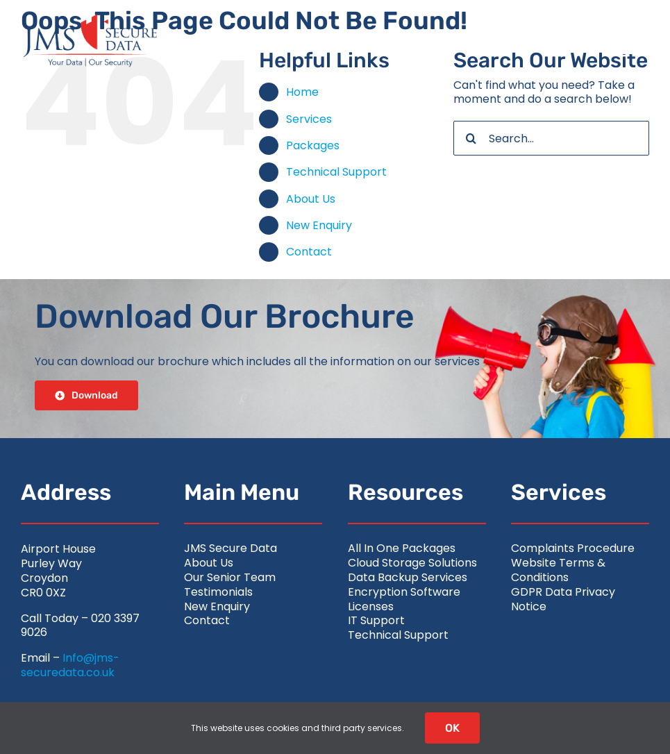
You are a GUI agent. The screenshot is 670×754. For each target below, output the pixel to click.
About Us (310, 199)
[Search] (470, 138)
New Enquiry (319, 225)
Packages (313, 145)
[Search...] (551, 138)
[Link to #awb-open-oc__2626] (620, 41)
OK (452, 728)
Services (309, 119)
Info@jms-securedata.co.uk (70, 665)
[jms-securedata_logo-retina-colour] (90, 19)
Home (302, 92)
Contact (309, 252)
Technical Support (336, 172)
